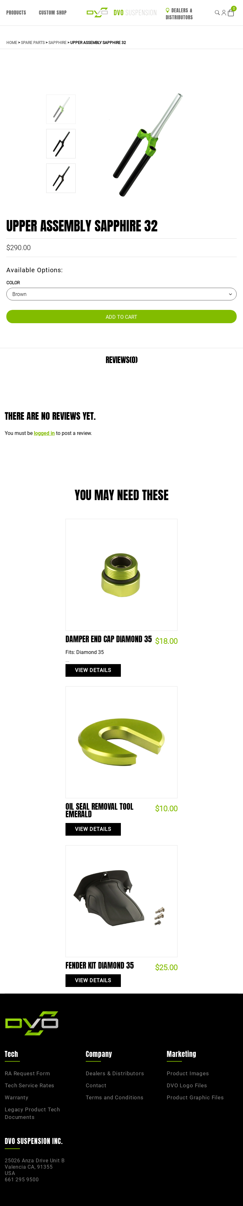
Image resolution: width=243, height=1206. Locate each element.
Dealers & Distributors (179, 14)
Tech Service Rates (29, 1085)
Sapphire (57, 43)
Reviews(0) (122, 360)
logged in (44, 433)
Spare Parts (33, 43)
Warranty (16, 1097)
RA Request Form (27, 1073)
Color (13, 282)
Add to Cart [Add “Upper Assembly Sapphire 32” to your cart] (121, 317)
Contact (96, 1085)
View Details (93, 670)
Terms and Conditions (115, 1097)
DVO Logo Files (187, 1085)
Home (11, 43)
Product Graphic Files (195, 1097)
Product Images (188, 1073)
